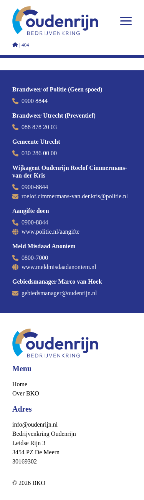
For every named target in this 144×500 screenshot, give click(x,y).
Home (19, 384)
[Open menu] (126, 21)
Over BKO (25, 393)
